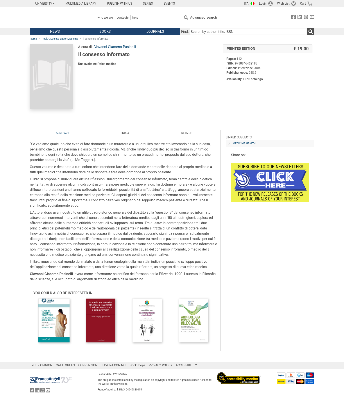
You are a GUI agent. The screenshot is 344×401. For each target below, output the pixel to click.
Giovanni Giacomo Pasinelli (114, 47)
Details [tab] (186, 132)
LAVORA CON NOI (114, 365)
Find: (185, 31)
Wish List (283, 3)
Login (263, 3)
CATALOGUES (65, 365)
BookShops (137, 365)
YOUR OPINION (42, 365)
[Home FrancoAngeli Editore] (59, 17)
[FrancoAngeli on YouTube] (312, 18)
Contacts (123, 17)
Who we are (105, 17)
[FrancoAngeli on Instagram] (306, 18)
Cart (303, 3)
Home (33, 38)
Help (135, 17)
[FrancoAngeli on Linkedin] (299, 18)
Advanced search (203, 17)
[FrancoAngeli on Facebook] (293, 18)
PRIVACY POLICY (160, 365)
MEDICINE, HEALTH (244, 143)
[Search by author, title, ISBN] (248, 31)
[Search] (310, 31)
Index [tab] (125, 132)
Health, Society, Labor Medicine (59, 38)
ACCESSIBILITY (186, 365)
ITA (246, 3)
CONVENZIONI (88, 365)
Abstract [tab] (62, 132)
